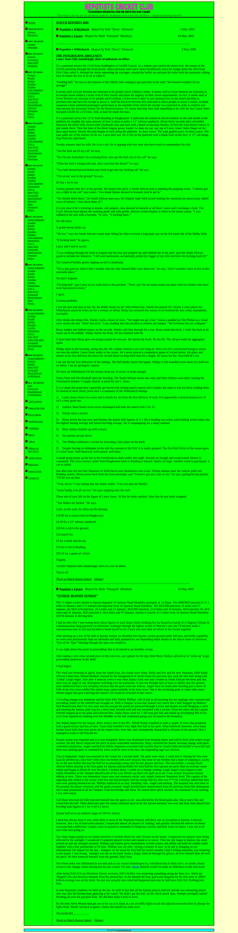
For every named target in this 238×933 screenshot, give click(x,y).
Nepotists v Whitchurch (74, 29)
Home (98, 579)
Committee (33, 428)
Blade (135, 866)
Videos (31, 441)
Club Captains (35, 401)
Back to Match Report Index (74, 579)
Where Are (33, 448)
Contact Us (33, 478)
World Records (35, 421)
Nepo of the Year (36, 408)
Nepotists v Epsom (71, 36)
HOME (31, 22)
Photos (31, 434)
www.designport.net (123, 930)
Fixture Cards (34, 471)
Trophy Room (35, 457)
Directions (33, 464)
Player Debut (34, 414)
